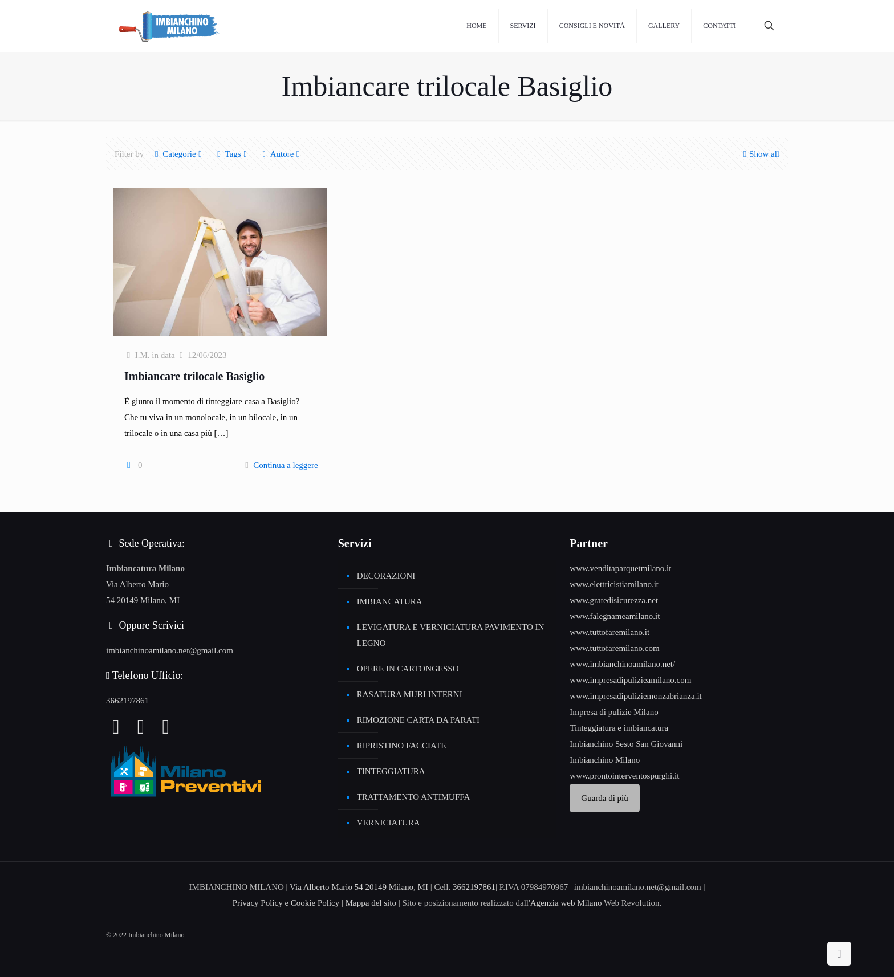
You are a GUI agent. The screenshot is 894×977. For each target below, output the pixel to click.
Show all (760, 153)
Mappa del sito (371, 902)
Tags (232, 153)
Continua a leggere (285, 465)
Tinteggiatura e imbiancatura (619, 727)
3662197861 (127, 700)
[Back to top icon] (839, 954)
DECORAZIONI (386, 575)
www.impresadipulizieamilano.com (630, 680)
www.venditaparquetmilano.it (620, 568)
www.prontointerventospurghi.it (624, 775)
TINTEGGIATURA (391, 771)
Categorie (178, 153)
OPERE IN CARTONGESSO (408, 668)
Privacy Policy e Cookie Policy (286, 902)
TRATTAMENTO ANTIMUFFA (413, 796)
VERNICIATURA (388, 822)
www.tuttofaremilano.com (614, 648)
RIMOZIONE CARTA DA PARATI (418, 719)
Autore (281, 153)
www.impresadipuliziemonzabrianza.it (635, 696)
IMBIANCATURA (389, 601)
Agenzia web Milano (566, 902)
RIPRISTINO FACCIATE (401, 745)
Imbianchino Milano (605, 759)
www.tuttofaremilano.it (609, 632)
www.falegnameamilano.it (615, 616)
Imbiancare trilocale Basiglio (194, 376)
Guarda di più (604, 798)
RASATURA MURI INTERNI (409, 694)
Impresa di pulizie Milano (614, 712)
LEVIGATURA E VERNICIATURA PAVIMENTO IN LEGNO (450, 635)
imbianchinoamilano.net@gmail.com (169, 650)
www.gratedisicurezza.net (614, 600)
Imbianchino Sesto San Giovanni (626, 743)
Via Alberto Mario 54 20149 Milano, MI (359, 886)
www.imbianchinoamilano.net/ (622, 664)
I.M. (142, 355)
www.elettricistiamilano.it (614, 584)
